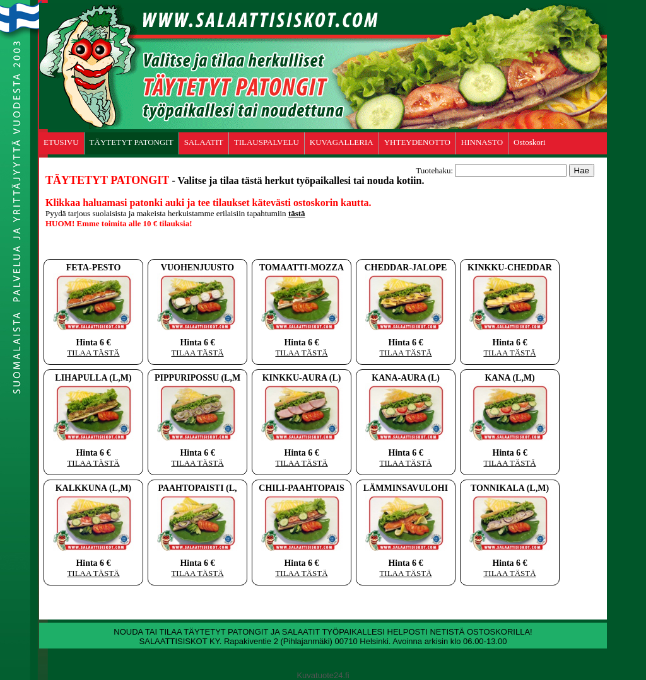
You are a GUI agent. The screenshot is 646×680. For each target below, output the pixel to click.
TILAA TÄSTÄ (93, 352)
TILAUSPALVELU (266, 142)
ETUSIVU (61, 142)
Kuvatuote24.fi (323, 675)
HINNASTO (482, 142)
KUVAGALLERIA (341, 142)
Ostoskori (530, 142)
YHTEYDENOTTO (417, 142)
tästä (296, 213)
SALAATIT (203, 142)
